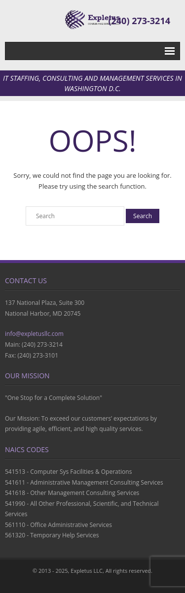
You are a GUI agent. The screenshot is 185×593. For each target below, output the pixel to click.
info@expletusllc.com (34, 333)
